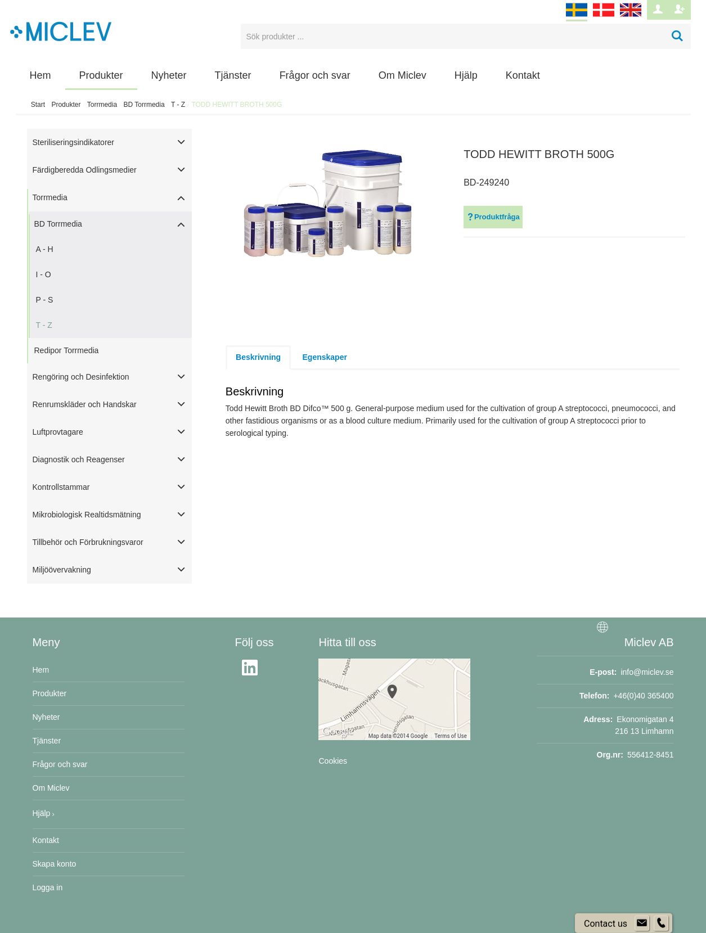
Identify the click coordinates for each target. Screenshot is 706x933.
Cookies (332, 760)
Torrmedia (102, 105)
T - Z (178, 105)
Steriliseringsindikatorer (74, 142)
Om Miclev (402, 75)
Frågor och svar (315, 75)
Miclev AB (649, 642)
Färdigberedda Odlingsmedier (85, 169)
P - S (44, 299)
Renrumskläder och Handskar (85, 404)
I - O (43, 274)
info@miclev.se (646, 672)
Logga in (48, 887)
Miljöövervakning (62, 569)
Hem (40, 75)
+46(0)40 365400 (643, 695)
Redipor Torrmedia (66, 350)
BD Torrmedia (143, 105)
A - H (44, 249)
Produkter (101, 75)
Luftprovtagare (58, 431)
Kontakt (523, 75)
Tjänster (233, 75)
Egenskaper (325, 357)
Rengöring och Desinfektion (81, 376)
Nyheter (169, 75)
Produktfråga (493, 217)
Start (38, 105)
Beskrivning (258, 357)
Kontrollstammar (61, 487)
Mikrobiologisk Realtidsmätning (87, 514)
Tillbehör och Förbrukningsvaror (88, 542)
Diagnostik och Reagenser (79, 459)
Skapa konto (55, 863)
